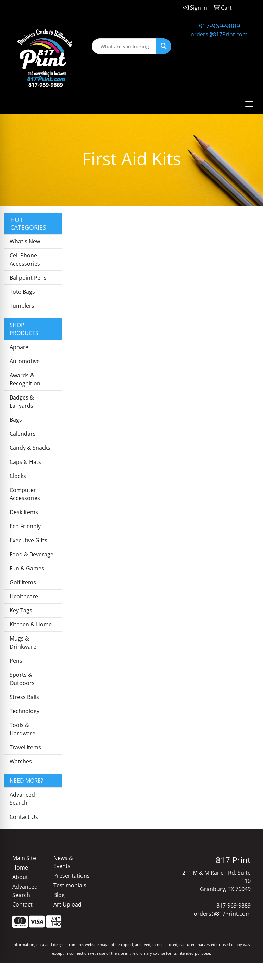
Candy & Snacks (30, 448)
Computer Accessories (25, 494)
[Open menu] (249, 104)
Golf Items (23, 582)
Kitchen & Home (31, 624)
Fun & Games (27, 568)
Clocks (18, 476)
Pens (16, 660)
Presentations (69, 875)
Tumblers (22, 305)
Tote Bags (22, 291)
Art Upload (67, 904)
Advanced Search (22, 799)
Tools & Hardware (22, 729)
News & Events (63, 862)
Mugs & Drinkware (23, 642)
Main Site (24, 858)
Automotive (25, 361)
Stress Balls (24, 697)
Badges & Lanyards (22, 401)
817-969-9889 (219, 25)
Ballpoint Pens (28, 277)
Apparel (20, 347)
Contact (22, 904)
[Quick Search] (124, 46)
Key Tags (21, 610)
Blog (59, 895)
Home (20, 867)
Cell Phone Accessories (25, 259)
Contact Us (24, 817)
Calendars (23, 434)
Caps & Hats (25, 462)
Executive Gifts (28, 540)
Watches (21, 761)
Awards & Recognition (25, 379)
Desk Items (24, 512)
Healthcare (24, 596)
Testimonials (69, 885)
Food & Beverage (31, 554)
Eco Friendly (25, 526)
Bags (16, 419)
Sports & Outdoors (22, 679)
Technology (24, 711)
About (20, 877)
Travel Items (25, 747)
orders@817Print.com (219, 34)
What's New (25, 241)
